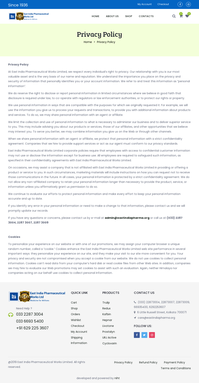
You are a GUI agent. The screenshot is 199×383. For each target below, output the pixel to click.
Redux (106, 308)
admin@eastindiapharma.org (127, 218)
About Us (112, 16)
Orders (75, 314)
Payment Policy (174, 362)
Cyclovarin (109, 343)
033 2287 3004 (29, 314)
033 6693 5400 (30, 321)
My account (145, 4)
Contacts (146, 16)
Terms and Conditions (176, 368)
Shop (128, 16)
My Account (79, 332)
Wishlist (76, 320)
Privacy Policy (123, 362)
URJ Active (109, 337)
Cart (74, 302)
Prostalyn (108, 332)
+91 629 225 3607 (32, 328)
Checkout (163, 4)
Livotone (108, 326)
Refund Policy (148, 362)
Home (95, 16)
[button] (181, 16)
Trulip (106, 302)
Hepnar (107, 320)
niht (117, 378)
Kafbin (106, 314)
